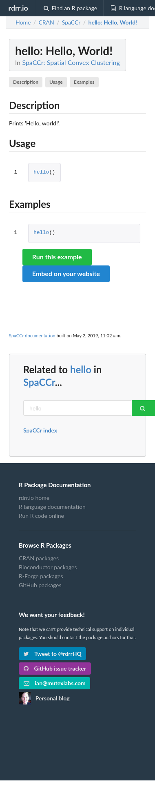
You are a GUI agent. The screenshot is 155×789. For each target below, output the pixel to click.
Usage (56, 82)
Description (25, 82)
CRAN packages (39, 558)
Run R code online (41, 515)
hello (41, 172)
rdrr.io (18, 7)
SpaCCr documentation (32, 335)
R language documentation (52, 506)
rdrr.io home (34, 498)
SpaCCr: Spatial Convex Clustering (71, 62)
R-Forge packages (41, 576)
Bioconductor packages (48, 567)
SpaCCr (39, 382)
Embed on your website (66, 273)
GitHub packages (40, 585)
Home (23, 22)
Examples (84, 82)
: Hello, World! (113, 22)
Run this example (57, 257)
